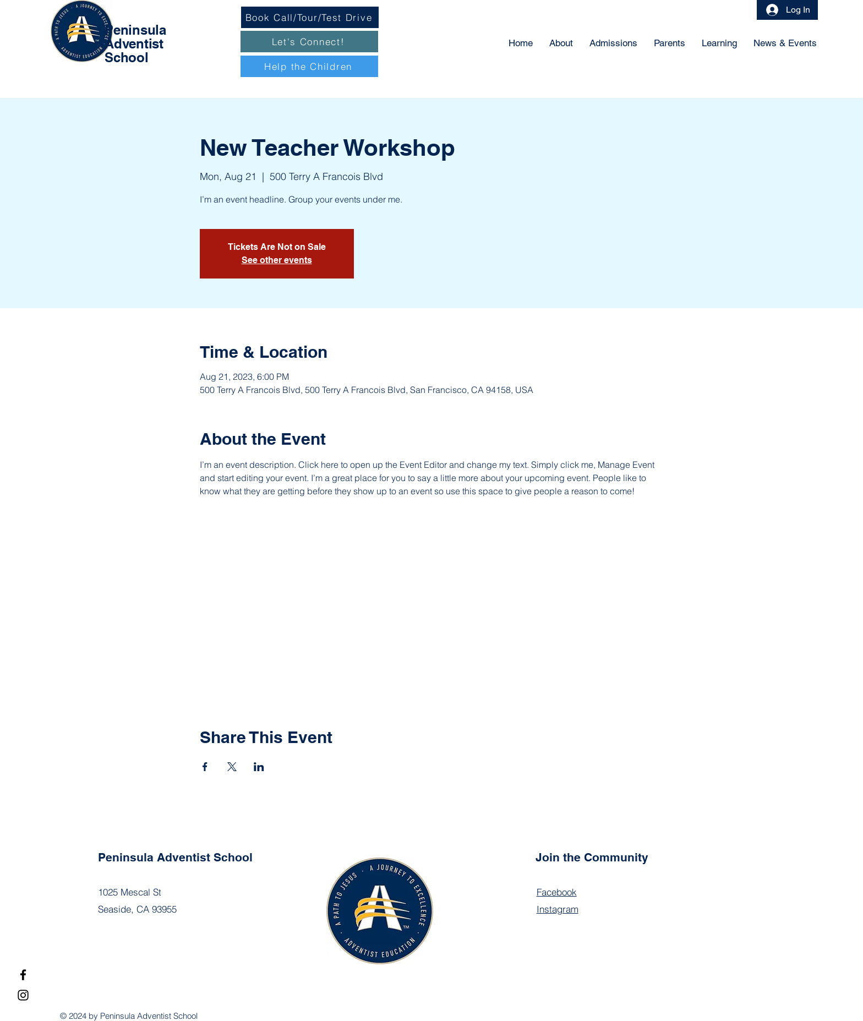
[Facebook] (23, 975)
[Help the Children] (309, 66)
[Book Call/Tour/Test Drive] (310, 17)
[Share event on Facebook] (205, 766)
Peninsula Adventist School (135, 43)
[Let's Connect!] (309, 41)
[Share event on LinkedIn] (259, 766)
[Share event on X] (232, 766)
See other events (277, 260)
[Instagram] (23, 995)
